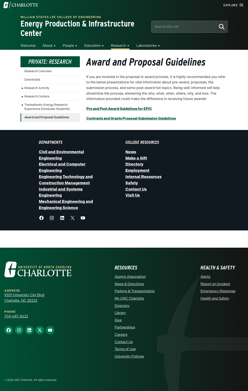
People (68, 46)
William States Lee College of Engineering (61, 17)
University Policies (129, 356)
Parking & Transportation (135, 291)
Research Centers (36, 96)
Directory (134, 164)
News (130, 152)
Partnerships (125, 327)
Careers (121, 335)
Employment (137, 170)
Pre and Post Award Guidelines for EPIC (119, 109)
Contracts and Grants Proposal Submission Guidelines (131, 118)
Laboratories (146, 46)
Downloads (32, 79)
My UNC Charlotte (129, 298)
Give (118, 320)
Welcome (28, 46)
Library (120, 313)
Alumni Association (130, 277)
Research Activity (36, 88)
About (47, 46)
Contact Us (136, 189)
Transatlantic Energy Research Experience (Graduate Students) (47, 107)
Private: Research (50, 61)
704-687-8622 (16, 316)
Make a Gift (136, 158)
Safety (131, 183)
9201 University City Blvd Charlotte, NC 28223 (24, 298)
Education (92, 46)
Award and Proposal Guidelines (46, 117)
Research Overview (38, 71)
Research (118, 46)
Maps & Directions (129, 284)
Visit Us (132, 195)
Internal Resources (143, 176)
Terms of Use (125, 349)
